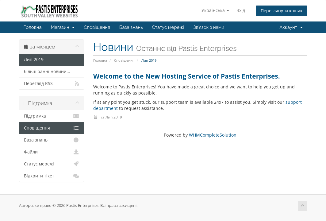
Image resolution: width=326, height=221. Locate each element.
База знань (131, 27)
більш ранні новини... (47, 71)
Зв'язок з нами (209, 27)
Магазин (63, 27)
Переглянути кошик (281, 11)
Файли (51, 152)
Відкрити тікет (51, 176)
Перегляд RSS (51, 83)
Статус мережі (168, 27)
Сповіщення (97, 27)
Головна (33, 27)
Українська (215, 10)
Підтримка (51, 116)
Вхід (240, 10)
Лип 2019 (34, 59)
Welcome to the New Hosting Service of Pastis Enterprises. (186, 76)
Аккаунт (290, 27)
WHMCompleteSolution (212, 135)
